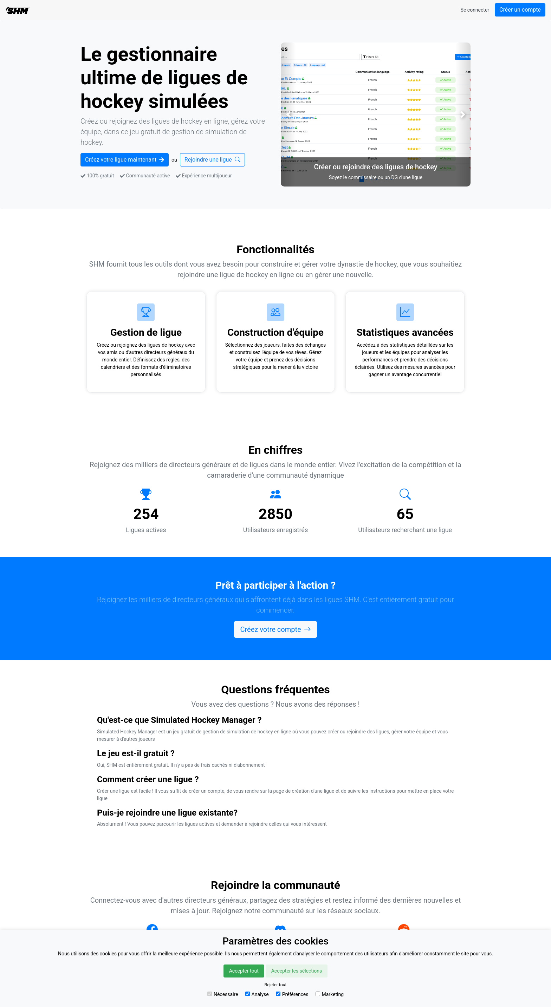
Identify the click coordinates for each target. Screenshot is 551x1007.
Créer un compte (520, 9)
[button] (288, 114)
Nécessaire (222, 994)
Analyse (257, 994)
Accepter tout (244, 971)
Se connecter (475, 10)
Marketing (330, 994)
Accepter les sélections (296, 971)
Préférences (292, 994)
